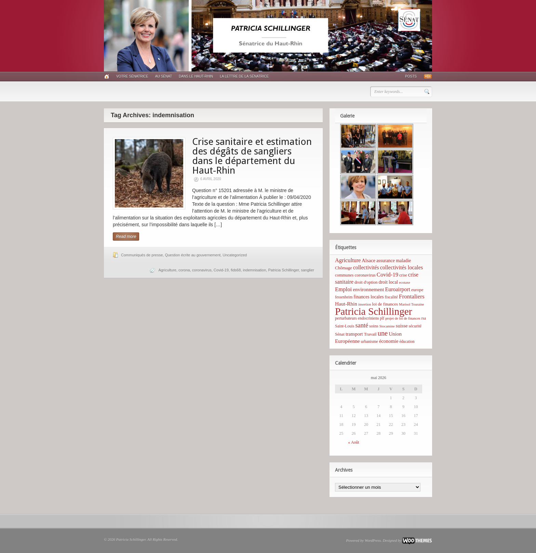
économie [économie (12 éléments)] (389, 341)
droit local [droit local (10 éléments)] (388, 282)
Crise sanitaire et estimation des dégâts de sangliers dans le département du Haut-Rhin (252, 156)
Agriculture (167, 270)
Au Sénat (163, 76)
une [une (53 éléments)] (383, 333)
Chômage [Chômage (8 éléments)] (343, 267)
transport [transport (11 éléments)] (354, 334)
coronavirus (202, 270)
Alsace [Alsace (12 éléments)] (368, 260)
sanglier (307, 270)
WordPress (373, 540)
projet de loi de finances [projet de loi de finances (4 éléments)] (402, 318)
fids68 (236, 270)
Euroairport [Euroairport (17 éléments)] (397, 289)
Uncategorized (235, 255)
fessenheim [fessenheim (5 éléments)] (343, 297)
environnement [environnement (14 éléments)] (368, 289)
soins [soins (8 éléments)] (373, 325)
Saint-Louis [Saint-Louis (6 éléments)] (344, 326)
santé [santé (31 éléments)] (361, 325)
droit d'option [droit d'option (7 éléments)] (365, 282)
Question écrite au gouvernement (192, 255)
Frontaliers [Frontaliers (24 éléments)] (412, 296)
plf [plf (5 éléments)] (382, 318)
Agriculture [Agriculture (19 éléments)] (348, 260)
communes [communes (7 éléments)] (344, 275)
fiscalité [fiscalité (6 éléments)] (391, 297)
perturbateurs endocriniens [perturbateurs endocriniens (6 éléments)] (357, 318)
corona (184, 270)
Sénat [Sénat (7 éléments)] (340, 334)
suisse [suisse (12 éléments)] (402, 325)
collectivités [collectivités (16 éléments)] (366, 267)
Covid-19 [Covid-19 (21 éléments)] (387, 274)
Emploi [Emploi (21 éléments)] (343, 289)
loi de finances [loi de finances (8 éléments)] (385, 304)
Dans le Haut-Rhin (196, 76)
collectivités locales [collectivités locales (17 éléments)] (401, 267)
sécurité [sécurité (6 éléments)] (415, 326)
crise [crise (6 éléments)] (403, 275)
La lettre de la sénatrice (244, 76)
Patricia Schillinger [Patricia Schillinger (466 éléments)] (373, 311)
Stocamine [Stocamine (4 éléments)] (387, 326)
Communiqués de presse (142, 255)
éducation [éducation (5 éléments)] (406, 341)
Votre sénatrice (132, 76)
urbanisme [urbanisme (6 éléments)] (369, 341)
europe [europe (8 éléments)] (417, 289)
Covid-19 (221, 270)
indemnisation (254, 270)
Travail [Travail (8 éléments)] (370, 334)
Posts (411, 76)
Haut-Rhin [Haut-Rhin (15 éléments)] (346, 304)
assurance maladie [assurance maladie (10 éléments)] (393, 260)
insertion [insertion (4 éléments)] (364, 304)
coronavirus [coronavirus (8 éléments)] (364, 275)
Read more (126, 236)
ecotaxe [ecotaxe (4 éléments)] (404, 282)
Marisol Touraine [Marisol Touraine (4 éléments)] (411, 304)
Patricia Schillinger (283, 270)
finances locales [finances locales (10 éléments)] (368, 296)
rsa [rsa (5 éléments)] (423, 318)
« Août (353, 442)
